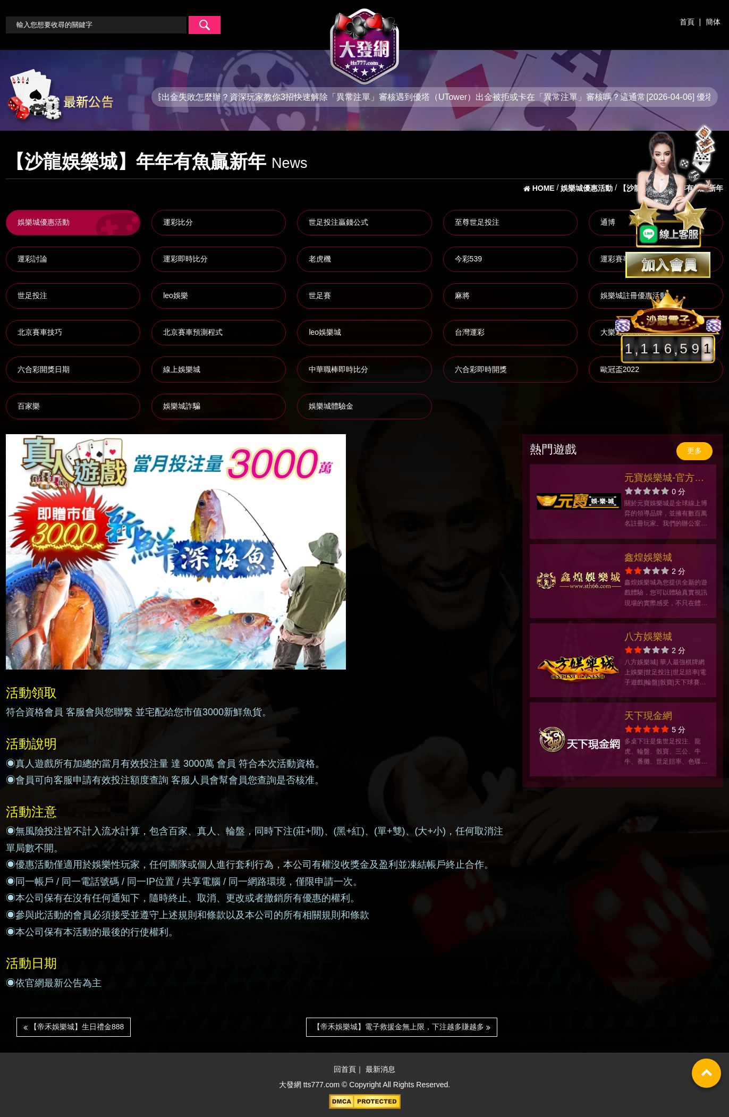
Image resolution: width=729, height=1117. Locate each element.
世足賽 (320, 295)
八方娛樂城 (648, 636)
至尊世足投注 (477, 222)
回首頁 (345, 1069)
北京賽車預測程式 (193, 332)
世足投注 (32, 295)
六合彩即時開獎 (481, 369)
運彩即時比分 (185, 259)
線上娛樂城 (181, 369)
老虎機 (320, 259)
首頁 (687, 22)
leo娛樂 (175, 295)
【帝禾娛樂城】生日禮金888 (73, 1026)
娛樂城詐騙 (181, 406)
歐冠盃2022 (619, 369)
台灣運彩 (470, 332)
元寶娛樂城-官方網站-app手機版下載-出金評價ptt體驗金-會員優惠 (664, 479)
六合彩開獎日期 (44, 369)
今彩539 (468, 259)
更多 (694, 450)
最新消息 (380, 1069)
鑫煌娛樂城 (648, 557)
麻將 (462, 295)
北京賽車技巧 (40, 332)
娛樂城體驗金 (331, 406)
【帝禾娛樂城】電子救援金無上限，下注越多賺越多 (401, 1026)
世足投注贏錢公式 (338, 222)
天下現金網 (648, 715)
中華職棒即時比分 (338, 369)
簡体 (713, 22)
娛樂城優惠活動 (44, 222)
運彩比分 (178, 222)
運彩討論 (32, 259)
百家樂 (29, 406)
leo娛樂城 (325, 332)
